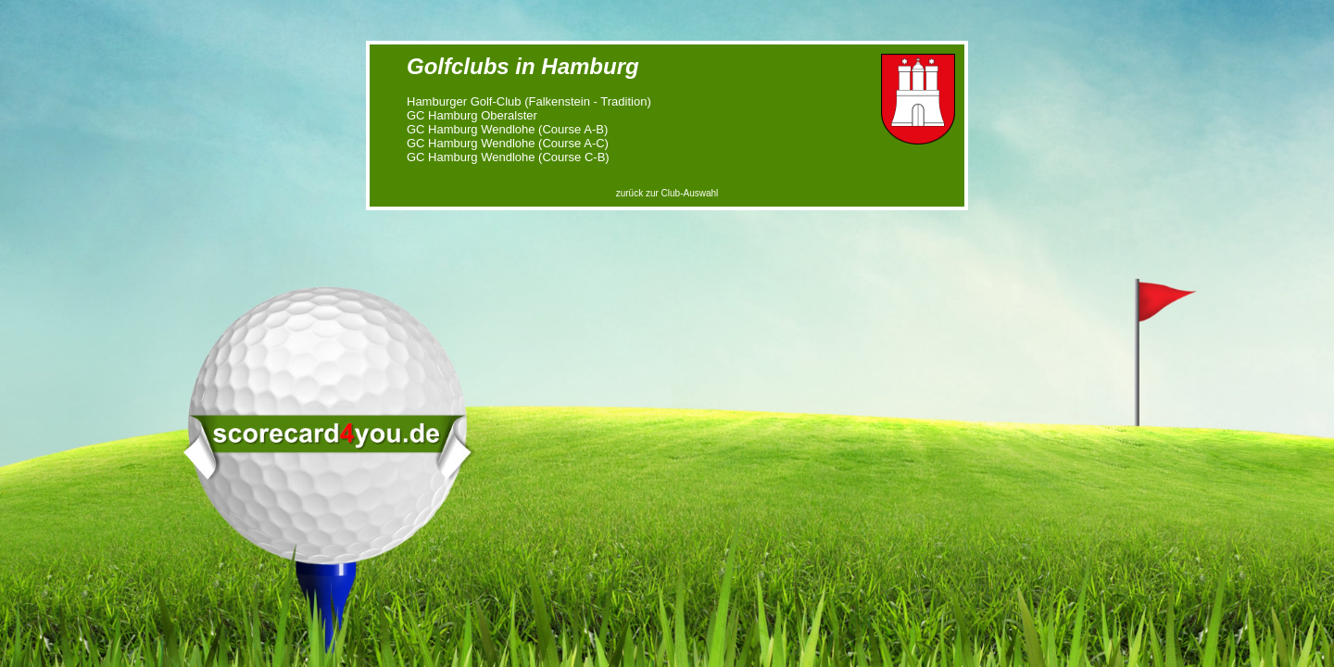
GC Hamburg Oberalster (472, 115)
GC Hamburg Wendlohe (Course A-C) (508, 143)
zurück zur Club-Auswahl (667, 193)
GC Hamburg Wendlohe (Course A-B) (507, 129)
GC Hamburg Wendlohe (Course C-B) (508, 157)
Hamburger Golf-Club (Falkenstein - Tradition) (529, 101)
